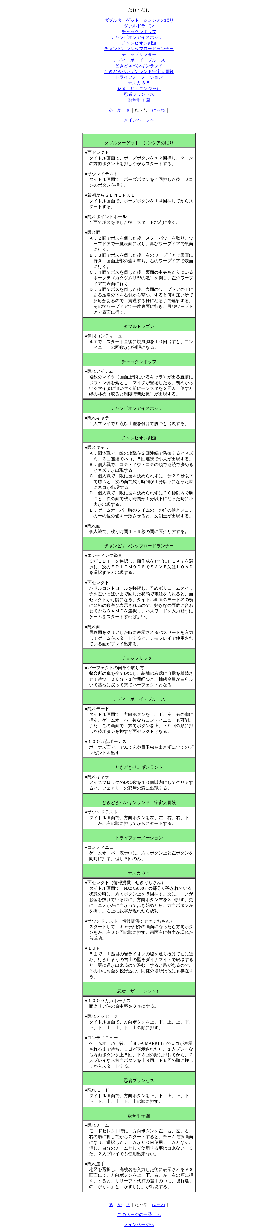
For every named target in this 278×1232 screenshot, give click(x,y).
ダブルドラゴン (139, 26)
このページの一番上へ (139, 1214)
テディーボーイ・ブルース (139, 60)
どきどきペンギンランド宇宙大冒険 (139, 71)
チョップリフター (139, 54)
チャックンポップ (139, 31)
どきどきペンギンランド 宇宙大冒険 (139, 802)
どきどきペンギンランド (139, 65)
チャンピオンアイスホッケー (139, 37)
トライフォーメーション (139, 77)
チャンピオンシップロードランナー (139, 48)
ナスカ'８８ (139, 83)
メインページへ (139, 120)
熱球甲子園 (139, 100)
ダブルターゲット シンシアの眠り (139, 20)
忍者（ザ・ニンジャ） (139, 88)
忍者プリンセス (139, 94)
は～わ (158, 110)
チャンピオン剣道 (139, 43)
